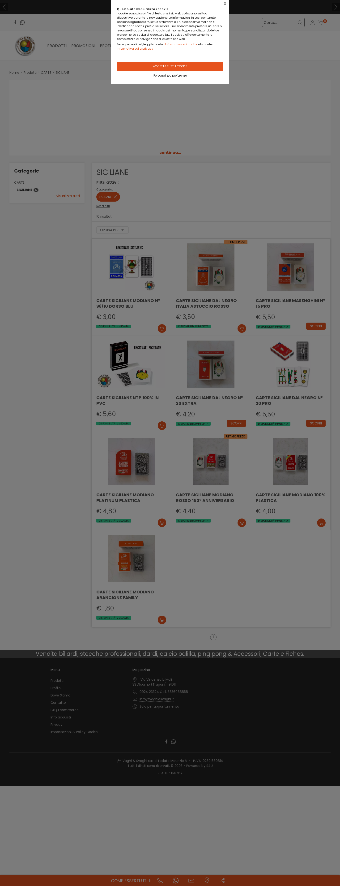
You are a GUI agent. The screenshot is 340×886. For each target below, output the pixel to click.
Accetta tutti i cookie (170, 66)
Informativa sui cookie (181, 44)
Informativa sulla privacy (135, 49)
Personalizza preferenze (170, 75)
